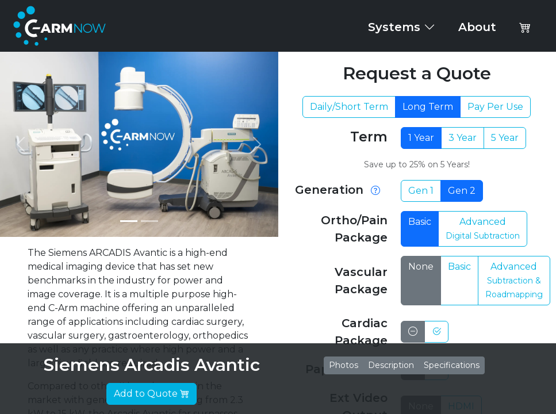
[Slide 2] (149, 221)
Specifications (452, 365)
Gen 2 (462, 190)
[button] (525, 27)
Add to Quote (151, 393)
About (477, 27)
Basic (419, 221)
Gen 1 (421, 190)
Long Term (427, 106)
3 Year (462, 137)
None (421, 266)
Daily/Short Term (349, 106)
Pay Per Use (495, 106)
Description (391, 365)
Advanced (483, 228)
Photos (343, 365)
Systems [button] (401, 27)
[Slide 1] (128, 221)
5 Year (505, 137)
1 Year (421, 137)
